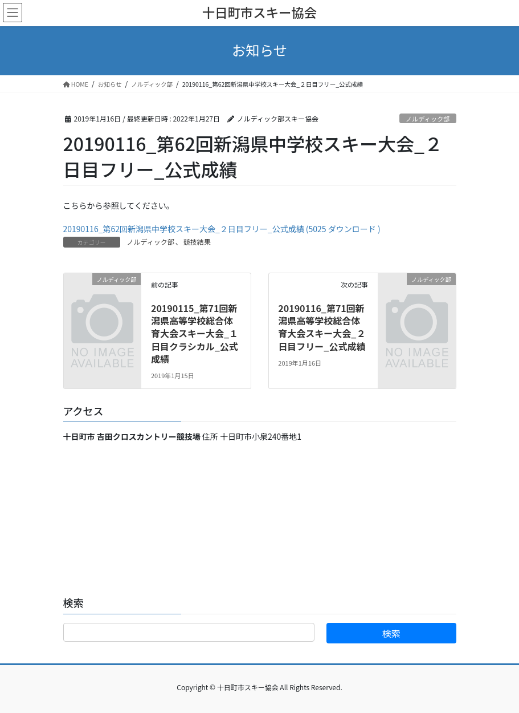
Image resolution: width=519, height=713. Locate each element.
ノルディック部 (428, 118)
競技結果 (197, 241)
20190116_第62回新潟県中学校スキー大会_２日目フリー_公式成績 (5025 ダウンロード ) (222, 228)
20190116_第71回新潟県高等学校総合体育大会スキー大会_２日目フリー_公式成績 (321, 327)
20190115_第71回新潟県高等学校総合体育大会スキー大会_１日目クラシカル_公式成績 (194, 333)
